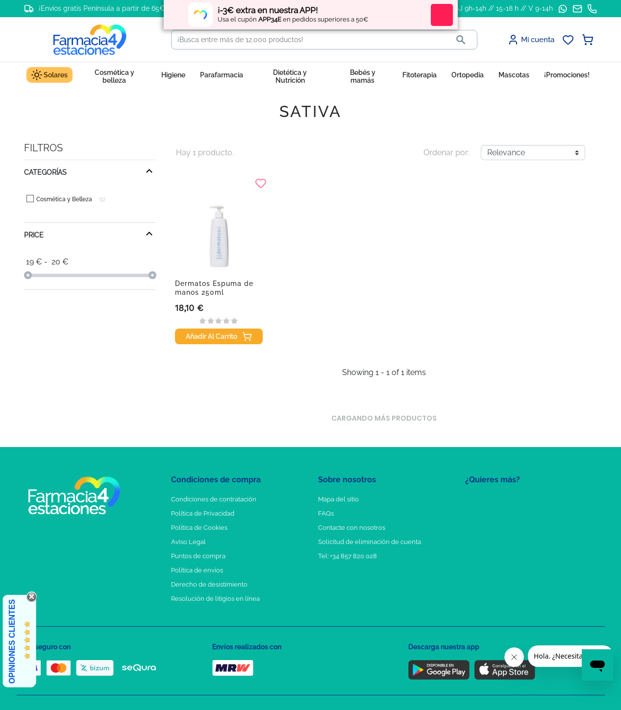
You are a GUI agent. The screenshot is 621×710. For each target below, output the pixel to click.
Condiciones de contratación (213, 499)
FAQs (326, 513)
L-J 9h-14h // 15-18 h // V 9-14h (503, 8)
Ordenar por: (446, 152)
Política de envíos (197, 570)
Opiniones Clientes (12, 641)
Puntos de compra (198, 556)
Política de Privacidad (202, 513)
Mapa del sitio (338, 499)
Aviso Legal (188, 541)
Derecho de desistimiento (209, 584)
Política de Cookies (199, 527)
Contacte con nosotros (351, 527)
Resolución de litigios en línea (215, 598)
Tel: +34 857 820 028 (347, 556)
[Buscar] (308, 39)
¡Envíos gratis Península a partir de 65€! (103, 8)
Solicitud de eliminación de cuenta (369, 541)
